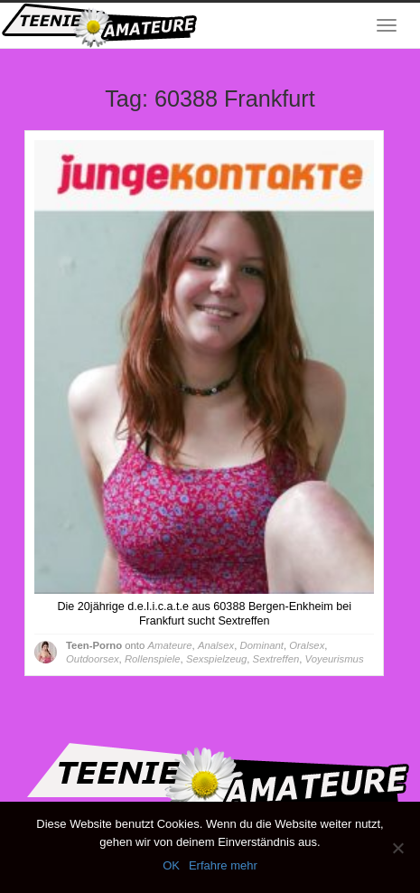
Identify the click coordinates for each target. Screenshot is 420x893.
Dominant (262, 645)
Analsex (216, 645)
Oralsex (306, 645)
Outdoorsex (92, 658)
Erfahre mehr (223, 865)
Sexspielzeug (216, 658)
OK (171, 865)
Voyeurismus (334, 658)
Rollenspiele (153, 658)
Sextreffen (276, 658)
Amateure (169, 645)
